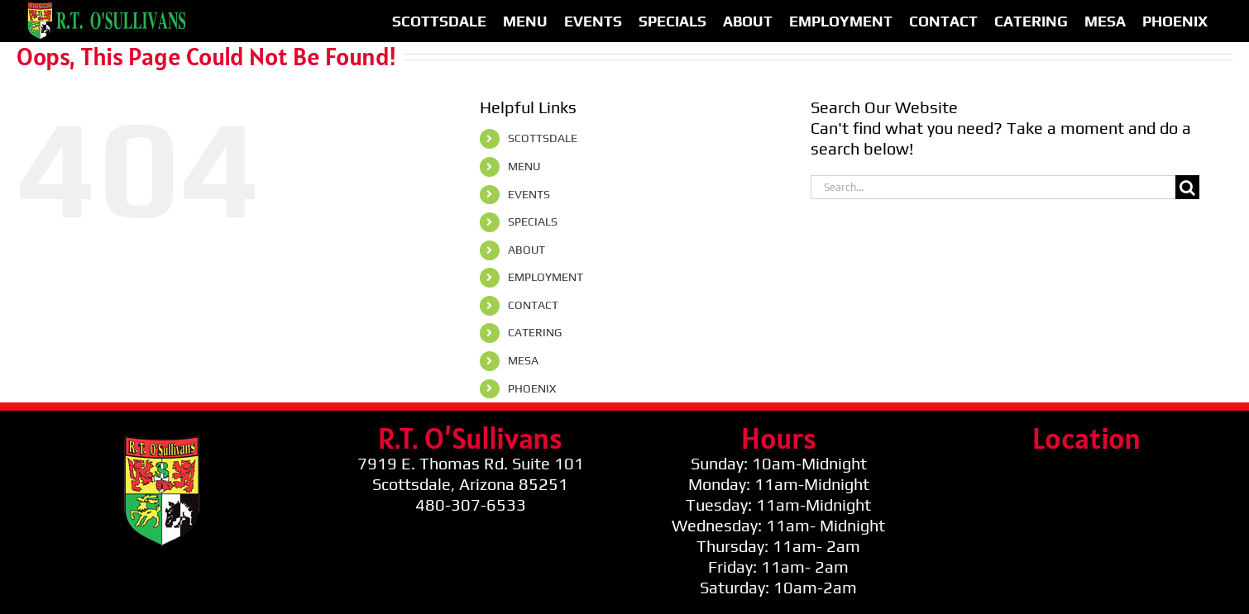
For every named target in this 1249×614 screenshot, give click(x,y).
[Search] (1187, 187)
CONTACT (533, 305)
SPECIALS (533, 221)
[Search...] (993, 187)
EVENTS (529, 194)
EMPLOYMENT (545, 276)
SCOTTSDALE (542, 138)
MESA (523, 360)
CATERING (535, 332)
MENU (524, 166)
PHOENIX (532, 388)
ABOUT (526, 249)
